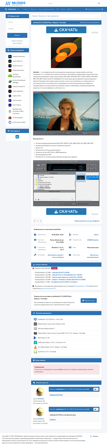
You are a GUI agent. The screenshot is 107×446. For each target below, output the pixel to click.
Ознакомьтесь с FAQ (82, 286)
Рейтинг (63, 9)
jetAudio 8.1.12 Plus (56, 395)
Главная (34, 16)
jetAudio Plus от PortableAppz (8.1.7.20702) (67, 275)
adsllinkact (60, 389)
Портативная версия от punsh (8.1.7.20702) (67, 277)
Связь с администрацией (46, 9)
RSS (70, 9)
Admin (96, 234)
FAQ (57, 9)
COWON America (92, 240)
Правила (33, 9)
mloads (54, 268)
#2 (88, 389)
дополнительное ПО (49, 288)
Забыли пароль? (17, 41)
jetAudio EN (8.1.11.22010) (60, 272)
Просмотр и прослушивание (48, 16)
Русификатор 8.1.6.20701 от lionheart (64, 282)
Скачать (53, 419)
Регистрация (17, 43)
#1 (88, 409)
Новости (26, 9)
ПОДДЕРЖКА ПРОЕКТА (94, 9)
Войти (17, 35)
